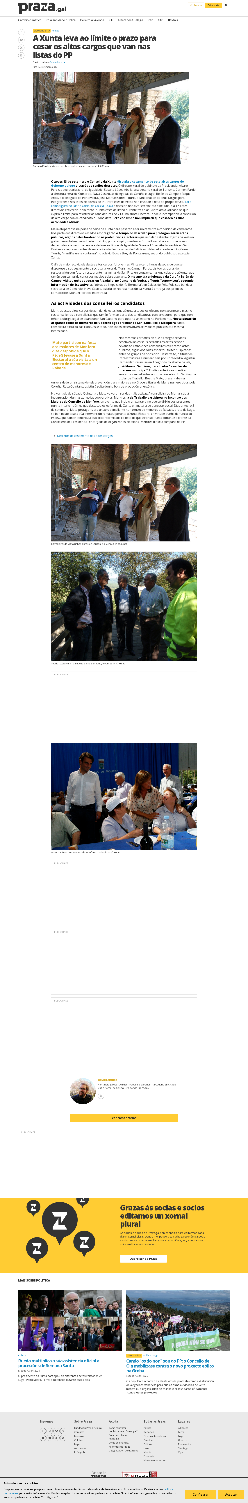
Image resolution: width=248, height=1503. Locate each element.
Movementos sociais (155, 1460)
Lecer (147, 1448)
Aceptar (231, 1495)
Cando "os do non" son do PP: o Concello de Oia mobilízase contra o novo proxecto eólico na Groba (170, 1366)
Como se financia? (119, 1442)
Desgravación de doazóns (123, 1450)
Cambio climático (29, 20)
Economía (149, 1456)
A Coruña (183, 1428)
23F (110, 20)
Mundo (147, 1452)
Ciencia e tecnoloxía (155, 1436)
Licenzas (79, 1436)
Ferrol (181, 1432)
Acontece (149, 1440)
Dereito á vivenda (92, 20)
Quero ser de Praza (143, 1259)
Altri (160, 20)
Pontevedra (184, 1444)
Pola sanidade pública (61, 20)
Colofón (78, 1440)
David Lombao (41, 62)
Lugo (180, 1436)
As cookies (80, 1448)
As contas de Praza (119, 1446)
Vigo (155, 1355)
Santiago (183, 1448)
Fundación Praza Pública (88, 1428)
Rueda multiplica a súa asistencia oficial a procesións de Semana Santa (58, 1363)
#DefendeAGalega (130, 20)
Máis (174, 20)
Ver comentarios (124, 1118)
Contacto (79, 1432)
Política (56, 30)
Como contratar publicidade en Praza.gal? (123, 1429)
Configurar (201, 1495)
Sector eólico (134, 1355)
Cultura (148, 1444)
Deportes (149, 1432)
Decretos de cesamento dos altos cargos (85, 436)
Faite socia (213, 5)
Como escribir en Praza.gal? (118, 1437)
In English (79, 1452)
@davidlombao (57, 62)
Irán (150, 20)
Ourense (183, 1440)
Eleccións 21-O (42, 30)
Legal (77, 1444)
